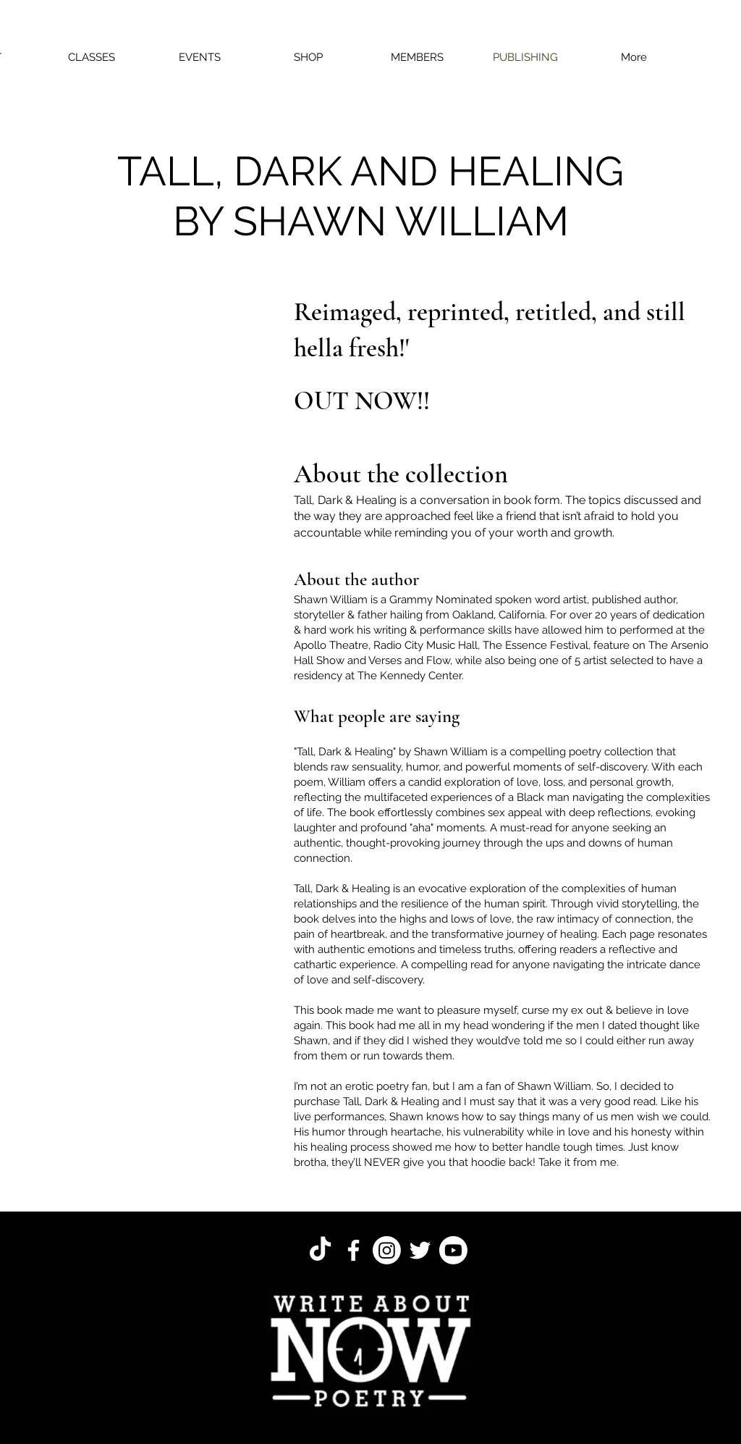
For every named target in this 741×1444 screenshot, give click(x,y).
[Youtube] (453, 1250)
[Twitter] (420, 1250)
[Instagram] (387, 1250)
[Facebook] (353, 1250)
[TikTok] (320, 1250)
